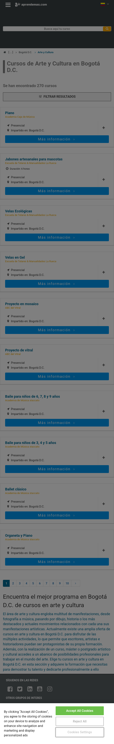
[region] (57, 723)
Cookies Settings (79, 732)
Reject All (80, 721)
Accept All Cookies (79, 711)
